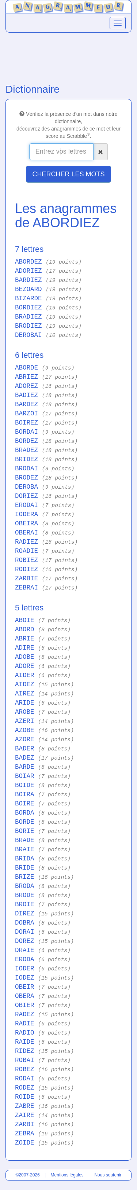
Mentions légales (67, 1175)
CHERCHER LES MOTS (68, 174)
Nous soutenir (107, 1175)
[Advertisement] (68, 56)
